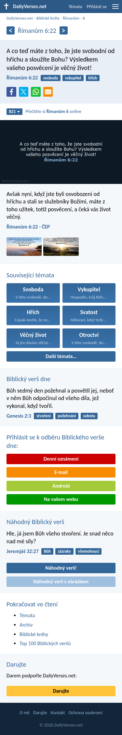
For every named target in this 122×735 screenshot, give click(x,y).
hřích (92, 78)
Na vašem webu (61, 499)
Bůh (47, 551)
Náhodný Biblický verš (35, 522)
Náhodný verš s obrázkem (61, 581)
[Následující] (64, 30)
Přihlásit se (97, 6)
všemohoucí (88, 551)
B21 (14, 111)
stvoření (43, 415)
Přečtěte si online (53, 111)
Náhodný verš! (60, 568)
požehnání (67, 415)
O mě (25, 712)
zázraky (64, 551)
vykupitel (73, 78)
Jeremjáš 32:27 (23, 551)
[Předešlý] (11, 30)
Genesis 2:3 (19, 416)
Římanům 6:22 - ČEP (28, 227)
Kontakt (58, 712)
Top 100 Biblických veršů (45, 643)
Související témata (30, 275)
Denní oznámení (61, 459)
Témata (75, 6)
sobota (89, 415)
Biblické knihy (47, 18)
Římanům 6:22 (22, 78)
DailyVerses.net (20, 18)
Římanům (71, 18)
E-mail (61, 472)
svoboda (50, 78)
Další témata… (61, 356)
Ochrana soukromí (85, 712)
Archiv (26, 625)
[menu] (115, 9)
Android (61, 486)
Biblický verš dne (28, 379)
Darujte (16, 664)
